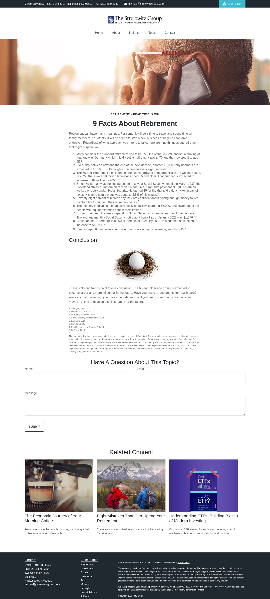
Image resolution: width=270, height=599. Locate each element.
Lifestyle (85, 588)
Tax (83, 580)
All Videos (86, 596)
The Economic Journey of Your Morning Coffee (53, 518)
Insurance (86, 576)
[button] (99, 32)
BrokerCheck (184, 562)
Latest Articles (89, 592)
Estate (84, 572)
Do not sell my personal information (188, 590)
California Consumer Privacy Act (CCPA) (213, 587)
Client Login (232, 3)
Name (29, 368)
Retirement (87, 564)
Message (31, 393)
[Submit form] (34, 427)
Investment (87, 568)
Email (141, 368)
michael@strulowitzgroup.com (144, 3)
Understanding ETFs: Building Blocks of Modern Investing (203, 518)
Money (85, 584)
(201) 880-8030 (107, 3)
